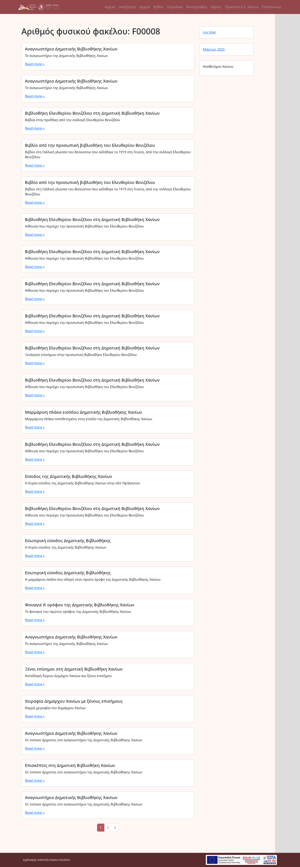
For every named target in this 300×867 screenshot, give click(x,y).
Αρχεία (144, 7)
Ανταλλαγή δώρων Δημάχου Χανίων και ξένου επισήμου (68, 675)
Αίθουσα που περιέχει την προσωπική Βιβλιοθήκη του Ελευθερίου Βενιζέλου (84, 226)
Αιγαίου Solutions (60, 860)
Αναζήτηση (127, 7)
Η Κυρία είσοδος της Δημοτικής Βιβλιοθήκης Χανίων (65, 547)
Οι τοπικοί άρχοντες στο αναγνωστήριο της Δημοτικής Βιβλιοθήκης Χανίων (83, 740)
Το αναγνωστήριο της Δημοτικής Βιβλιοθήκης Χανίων (66, 55)
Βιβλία (158, 7)
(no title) (209, 32)
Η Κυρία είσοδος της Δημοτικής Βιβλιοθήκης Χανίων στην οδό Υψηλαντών (82, 483)
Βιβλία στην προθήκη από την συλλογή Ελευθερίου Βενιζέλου (72, 120)
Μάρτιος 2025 (214, 49)
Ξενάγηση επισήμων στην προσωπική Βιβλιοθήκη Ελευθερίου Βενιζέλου (81, 354)
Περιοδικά (175, 7)
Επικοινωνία (271, 7)
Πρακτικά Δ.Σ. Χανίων (241, 7)
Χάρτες (216, 7)
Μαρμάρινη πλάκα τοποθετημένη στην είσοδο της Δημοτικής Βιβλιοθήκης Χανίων (88, 419)
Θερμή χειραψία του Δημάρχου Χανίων (55, 708)
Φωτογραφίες (196, 7)
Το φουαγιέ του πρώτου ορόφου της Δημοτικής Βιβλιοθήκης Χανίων (78, 611)
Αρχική (110, 7)
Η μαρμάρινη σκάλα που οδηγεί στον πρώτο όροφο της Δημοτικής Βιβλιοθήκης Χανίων (93, 579)
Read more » (35, 64)
